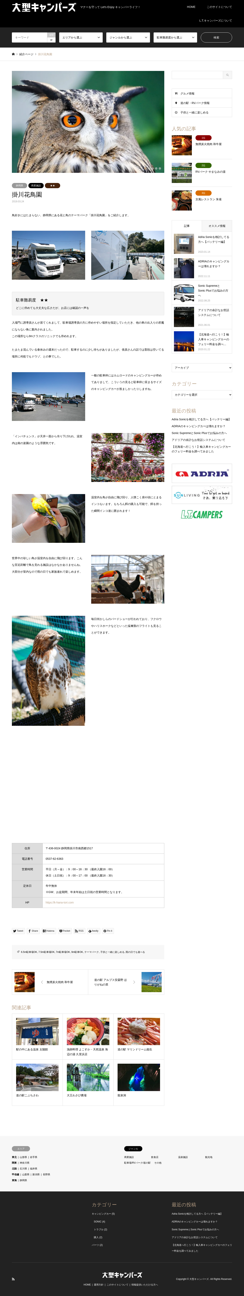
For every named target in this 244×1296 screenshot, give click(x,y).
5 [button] (160, 168)
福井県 (33, 1168)
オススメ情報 (217, 225)
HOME (191, 6)
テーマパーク (91, 952)
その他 (157, 1162)
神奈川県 (24, 1162)
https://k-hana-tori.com (60, 902)
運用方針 (98, 1284)
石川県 (23, 1168)
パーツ (95, 1245)
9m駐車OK (77, 952)
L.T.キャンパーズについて (215, 20)
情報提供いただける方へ (144, 1284)
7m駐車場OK (63, 952)
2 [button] (149, 168)
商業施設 (36, 185)
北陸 (14, 1168)
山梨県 (25, 1174)
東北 (14, 1157)
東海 (14, 1180)
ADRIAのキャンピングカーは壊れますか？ (198, 426)
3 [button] (152, 168)
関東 (14, 1162)
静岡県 (19, 185)
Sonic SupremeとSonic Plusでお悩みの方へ (199, 433)
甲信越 (15, 1174)
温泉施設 (183, 1157)
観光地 (208, 1157)
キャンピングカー (101, 1213)
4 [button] (156, 168)
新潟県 (36, 1174)
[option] (88, 122)
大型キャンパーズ (199, 1279)
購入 (96, 1237)
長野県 (46, 1174)
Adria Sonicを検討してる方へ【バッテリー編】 (201, 419)
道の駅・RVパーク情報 (195, 103)
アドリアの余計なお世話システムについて (198, 439)
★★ (52, 185)
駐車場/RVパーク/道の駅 (137, 1162)
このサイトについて (219, 6)
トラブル (98, 1229)
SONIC (97, 1221)
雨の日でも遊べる (135, 952)
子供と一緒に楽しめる (112, 952)
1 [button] (145, 168)
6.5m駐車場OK (29, 952)
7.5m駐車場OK (46, 952)
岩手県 (33, 1157)
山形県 (23, 1157)
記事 (187, 225)
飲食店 (154, 1157)
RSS (13, 1279)
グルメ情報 (187, 93)
